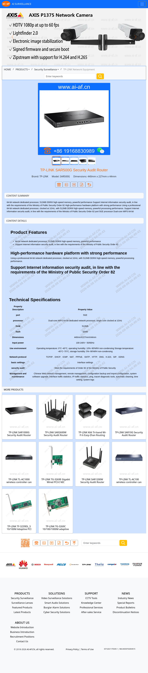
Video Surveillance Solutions (56, 598)
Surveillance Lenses (22, 602)
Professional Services (91, 607)
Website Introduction (22, 627)
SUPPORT (91, 593)
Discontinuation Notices (126, 612)
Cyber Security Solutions (56, 612)
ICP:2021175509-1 (111, 649)
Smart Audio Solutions (57, 602)
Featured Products (22, 607)
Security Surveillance (45, 69)
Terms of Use (87, 649)
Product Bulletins (125, 607)
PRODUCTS (22, 69)
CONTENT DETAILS (16, 220)
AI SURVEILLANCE (16, 4)
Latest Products (22, 612)
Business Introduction (22, 632)
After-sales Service (91, 612)
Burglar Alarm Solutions (57, 607)
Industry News (126, 598)
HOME (7, 69)
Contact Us (22, 641)
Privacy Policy (72, 649)
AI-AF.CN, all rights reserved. (40, 649)
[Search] (70, 76)
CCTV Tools (91, 598)
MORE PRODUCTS (13, 389)
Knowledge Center (91, 602)
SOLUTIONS (56, 593)
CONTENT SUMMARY (17, 195)
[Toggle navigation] (142, 4)
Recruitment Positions (22, 636)
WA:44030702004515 (127, 649)
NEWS (126, 593)
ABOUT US (22, 623)
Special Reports (125, 602)
